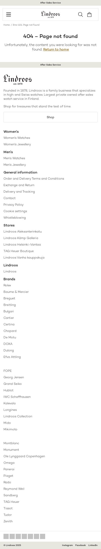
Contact (9, 198)
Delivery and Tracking (19, 191)
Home (6, 24)
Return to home (56, 49)
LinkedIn (93, 545)
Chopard (10, 331)
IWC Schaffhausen (17, 397)
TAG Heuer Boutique (18, 251)
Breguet (9, 298)
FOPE (7, 371)
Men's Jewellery (14, 165)
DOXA (7, 344)
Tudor (7, 515)
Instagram (67, 545)
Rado (7, 482)
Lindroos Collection (17, 416)
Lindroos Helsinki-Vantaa (22, 244)
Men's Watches (14, 158)
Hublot (8, 390)
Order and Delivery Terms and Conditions (33, 178)
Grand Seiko (12, 384)
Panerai (9, 469)
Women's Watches (16, 138)
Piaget (8, 476)
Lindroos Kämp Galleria (20, 238)
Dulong (8, 350)
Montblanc (11, 443)
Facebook (80, 545)
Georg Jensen (13, 377)
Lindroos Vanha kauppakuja (24, 257)
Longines (10, 410)
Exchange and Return (18, 185)
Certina (9, 324)
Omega (9, 463)
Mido (7, 423)
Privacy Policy (13, 204)
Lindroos (9, 271)
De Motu (9, 337)
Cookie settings (15, 211)
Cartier (8, 318)
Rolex (7, 285)
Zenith (8, 521)
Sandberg (10, 495)
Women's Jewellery (17, 144)
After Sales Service (50, 2)
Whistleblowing (14, 218)
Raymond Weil (13, 489)
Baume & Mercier (16, 292)
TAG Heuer (11, 502)
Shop (50, 117)
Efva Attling (12, 357)
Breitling (9, 305)
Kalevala (9, 403)
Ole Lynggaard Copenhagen (24, 456)
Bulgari (8, 311)
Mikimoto (10, 429)
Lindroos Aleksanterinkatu (22, 231)
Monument (11, 450)
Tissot (8, 508)
